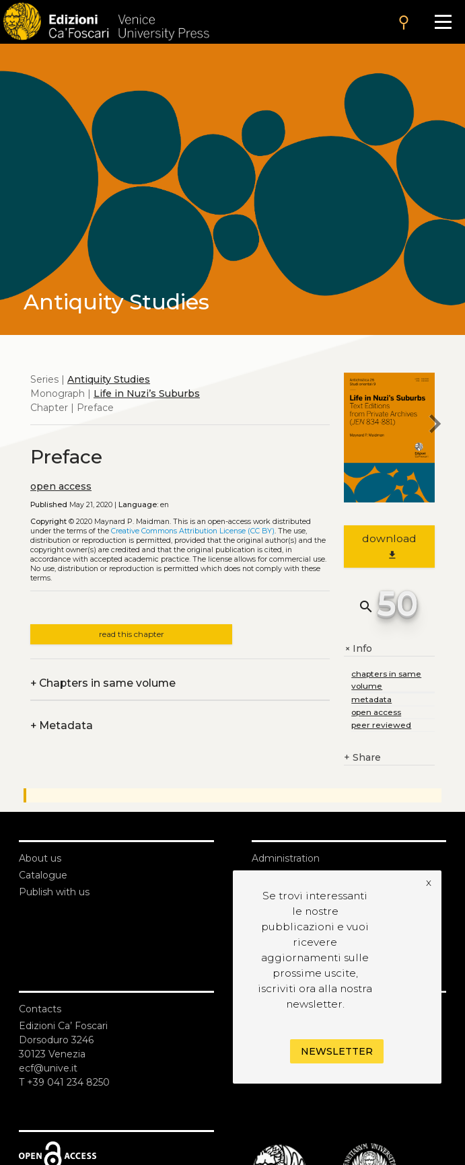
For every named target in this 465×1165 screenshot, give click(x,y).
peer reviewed (381, 725)
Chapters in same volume (103, 683)
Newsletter (337, 1051)
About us (40, 858)
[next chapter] (435, 426)
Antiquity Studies (108, 379)
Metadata (61, 725)
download (389, 546)
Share (362, 758)
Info (358, 649)
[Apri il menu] (443, 22)
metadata (371, 699)
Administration (286, 858)
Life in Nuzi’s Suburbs (147, 393)
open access (61, 486)
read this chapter (131, 634)
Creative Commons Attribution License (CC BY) (193, 531)
